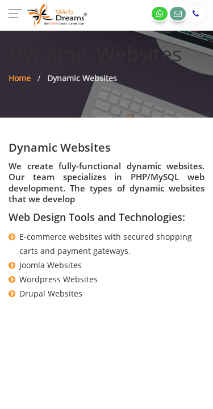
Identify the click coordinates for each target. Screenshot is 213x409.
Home (20, 78)
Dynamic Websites (82, 78)
